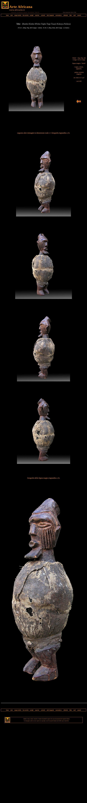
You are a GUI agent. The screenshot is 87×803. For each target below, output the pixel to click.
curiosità (43, 15)
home (7, 15)
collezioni (65, 15)
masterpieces (59, 15)
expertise (37, 15)
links (70, 15)
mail (74, 15)
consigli (31, 15)
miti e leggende (50, 15)
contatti (79, 15)
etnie (11, 15)
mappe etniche (17, 15)
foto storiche (26, 15)
